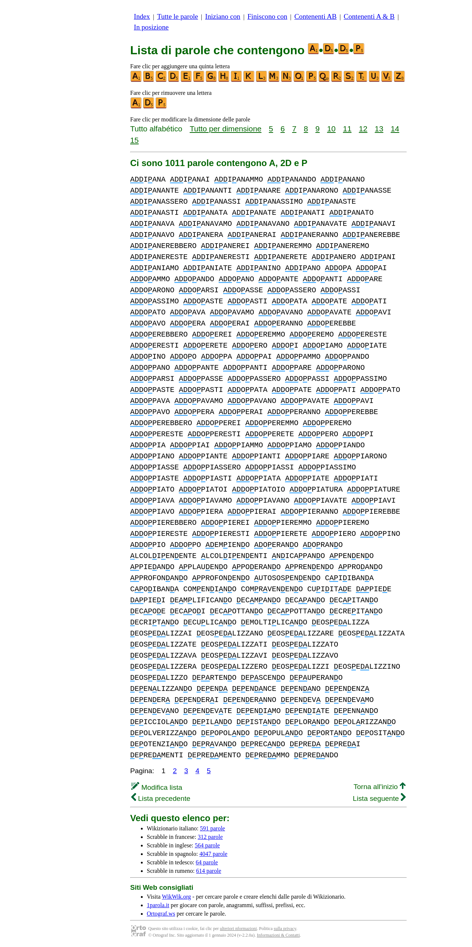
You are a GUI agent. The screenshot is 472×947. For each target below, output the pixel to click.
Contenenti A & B (369, 16)
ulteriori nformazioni (238, 928)
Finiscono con (267, 16)
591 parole (212, 828)
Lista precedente (160, 798)
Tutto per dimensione (225, 128)
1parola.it (158, 905)
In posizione (151, 27)
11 (347, 128)
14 (395, 128)
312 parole (210, 837)
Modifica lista (156, 787)
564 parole (207, 845)
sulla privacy (285, 928)
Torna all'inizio (380, 787)
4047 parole (213, 854)
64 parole (207, 862)
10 (331, 128)
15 (134, 140)
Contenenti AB (315, 16)
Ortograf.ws (161, 913)
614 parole (208, 871)
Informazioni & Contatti (278, 935)
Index (142, 16)
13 (379, 128)
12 (363, 128)
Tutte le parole (177, 16)
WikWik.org (176, 896)
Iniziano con (222, 16)
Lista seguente (379, 798)
